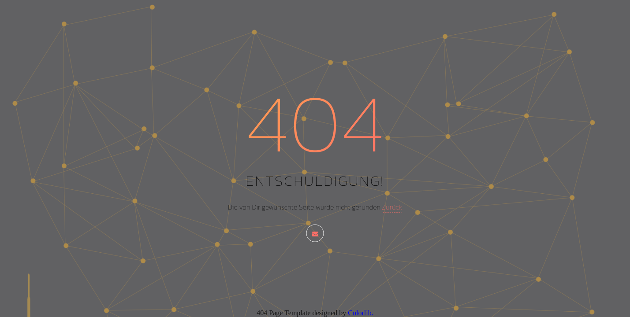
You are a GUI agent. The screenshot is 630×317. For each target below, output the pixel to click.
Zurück (392, 207)
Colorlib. (360, 313)
